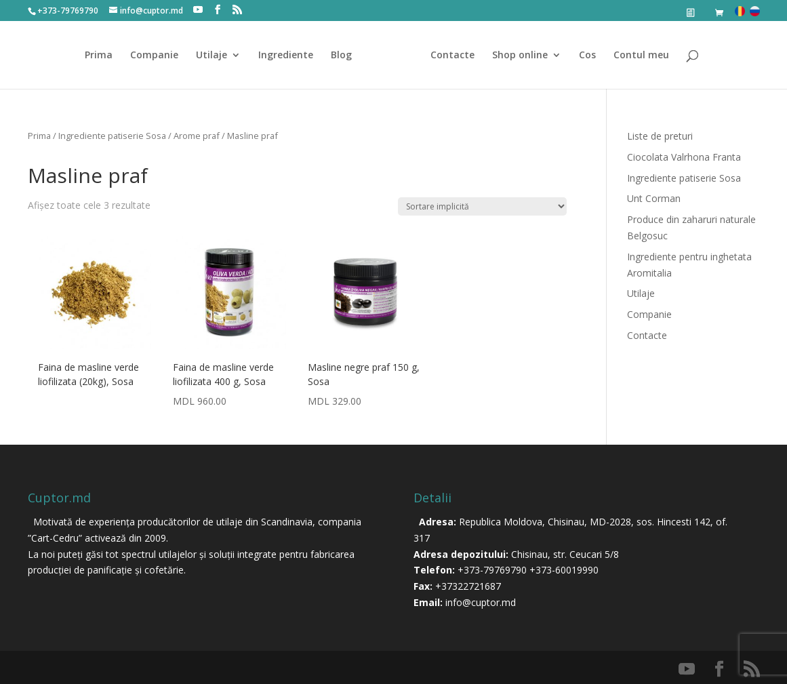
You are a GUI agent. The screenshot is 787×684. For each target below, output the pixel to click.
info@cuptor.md (480, 602)
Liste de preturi (660, 135)
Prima (99, 55)
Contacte (452, 55)
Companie (154, 55)
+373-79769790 (492, 569)
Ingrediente (285, 55)
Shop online (520, 55)
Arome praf (197, 135)
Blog (341, 55)
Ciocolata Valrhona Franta (684, 156)
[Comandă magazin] (482, 206)
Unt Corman (654, 198)
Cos (587, 55)
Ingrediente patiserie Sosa (112, 135)
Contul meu (641, 55)
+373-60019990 (564, 569)
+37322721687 (468, 586)
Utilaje (211, 55)
